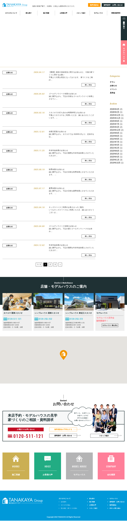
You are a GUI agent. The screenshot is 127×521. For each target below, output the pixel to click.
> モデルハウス (112, 499)
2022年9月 (114, 139)
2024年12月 (115, 130)
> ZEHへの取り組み (113, 508)
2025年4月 (114, 127)
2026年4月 (114, 109)
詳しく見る (88, 85)
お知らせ (113, 86)
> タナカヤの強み (64, 505)
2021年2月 (114, 148)
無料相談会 (94, 5)
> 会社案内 (62, 502)
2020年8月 (114, 151)
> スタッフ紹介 (92, 508)
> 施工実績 (91, 502)
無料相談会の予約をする (63, 429)
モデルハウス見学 (124, 53)
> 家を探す (91, 499)
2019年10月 (115, 163)
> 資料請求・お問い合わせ (116, 502)
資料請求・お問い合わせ (113, 5)
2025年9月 (114, 121)
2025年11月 (115, 118)
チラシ (112, 82)
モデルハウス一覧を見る (109, 325)
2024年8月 (114, 136)
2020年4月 (114, 157)
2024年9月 (114, 133)
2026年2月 (114, 112)
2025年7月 (114, 124)
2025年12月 (115, 115)
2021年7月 (114, 142)
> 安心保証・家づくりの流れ (68, 508)
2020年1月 (114, 160)
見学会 (112, 93)
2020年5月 (114, 154)
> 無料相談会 (111, 505)
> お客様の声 (91, 505)
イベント (113, 89)
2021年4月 (114, 145)
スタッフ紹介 (104, 436)
